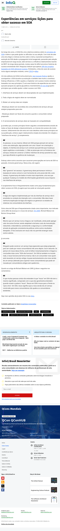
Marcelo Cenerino (10, 41)
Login (4, 451)
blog (32, 296)
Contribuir (5, 460)
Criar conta (5, 448)
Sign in (55, 2)
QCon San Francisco (40, 460)
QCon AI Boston (39, 455)
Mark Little (8, 34)
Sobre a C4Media (7, 469)
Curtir (17, 47)
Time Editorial (6, 463)
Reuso (5, 315)
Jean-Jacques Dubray (40, 76)
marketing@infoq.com (7, 520)
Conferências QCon (7, 454)
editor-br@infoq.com (46, 515)
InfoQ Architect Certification (38, 448)
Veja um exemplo (18, 372)
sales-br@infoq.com (26, 515)
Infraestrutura (35, 315)
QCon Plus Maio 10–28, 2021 (9, 437)
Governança (45, 312)
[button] (17, 397)
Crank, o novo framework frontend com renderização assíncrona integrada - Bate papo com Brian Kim (16, 339)
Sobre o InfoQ (6, 466)
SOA (36, 312)
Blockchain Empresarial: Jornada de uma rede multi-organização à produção (15, 346)
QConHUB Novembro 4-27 (8, 435)
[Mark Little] (3, 34)
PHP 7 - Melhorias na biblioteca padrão (15, 351)
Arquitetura (48, 315)
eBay (36, 72)
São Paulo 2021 (34, 435)
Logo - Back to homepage (11, 2)
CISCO (31, 72)
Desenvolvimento (8, 312)
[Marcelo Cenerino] (3, 41)
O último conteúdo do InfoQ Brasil (45, 338)
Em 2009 (37, 211)
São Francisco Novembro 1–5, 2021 (38, 437)
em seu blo (44, 86)
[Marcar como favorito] (45, 47)
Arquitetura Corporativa (28, 304)
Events (4, 457)
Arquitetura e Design (24, 312)
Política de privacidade (8, 527)
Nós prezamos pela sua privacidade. (11, 401)
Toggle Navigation (3, 2)
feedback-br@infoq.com (8, 515)
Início (3, 445)
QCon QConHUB (14, 422)
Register (46, 2)
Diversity (4, 472)
